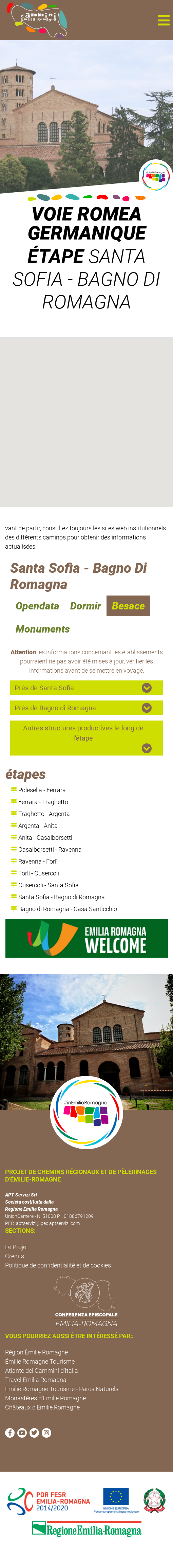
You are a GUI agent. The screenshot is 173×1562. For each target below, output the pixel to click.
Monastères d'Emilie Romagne (45, 1398)
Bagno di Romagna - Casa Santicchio (64, 908)
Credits (14, 1256)
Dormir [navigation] (85, 606)
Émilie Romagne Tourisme (40, 1361)
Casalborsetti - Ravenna (46, 849)
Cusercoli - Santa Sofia (45, 885)
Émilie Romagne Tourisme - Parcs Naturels (61, 1388)
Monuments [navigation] (43, 629)
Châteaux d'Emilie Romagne (42, 1407)
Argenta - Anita (34, 825)
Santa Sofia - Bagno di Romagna (58, 897)
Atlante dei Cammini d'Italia (41, 1370)
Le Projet (16, 1246)
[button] (163, 20)
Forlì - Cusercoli (35, 873)
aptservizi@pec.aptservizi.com (48, 1223)
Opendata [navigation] (37, 606)
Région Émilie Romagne (36, 1352)
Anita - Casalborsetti (41, 837)
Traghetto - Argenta (40, 813)
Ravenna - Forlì (34, 861)
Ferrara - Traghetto (39, 801)
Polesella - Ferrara (38, 790)
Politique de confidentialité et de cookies (58, 1265)
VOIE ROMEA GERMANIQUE (86, 224)
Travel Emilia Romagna (35, 1379)
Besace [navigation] (128, 606)
